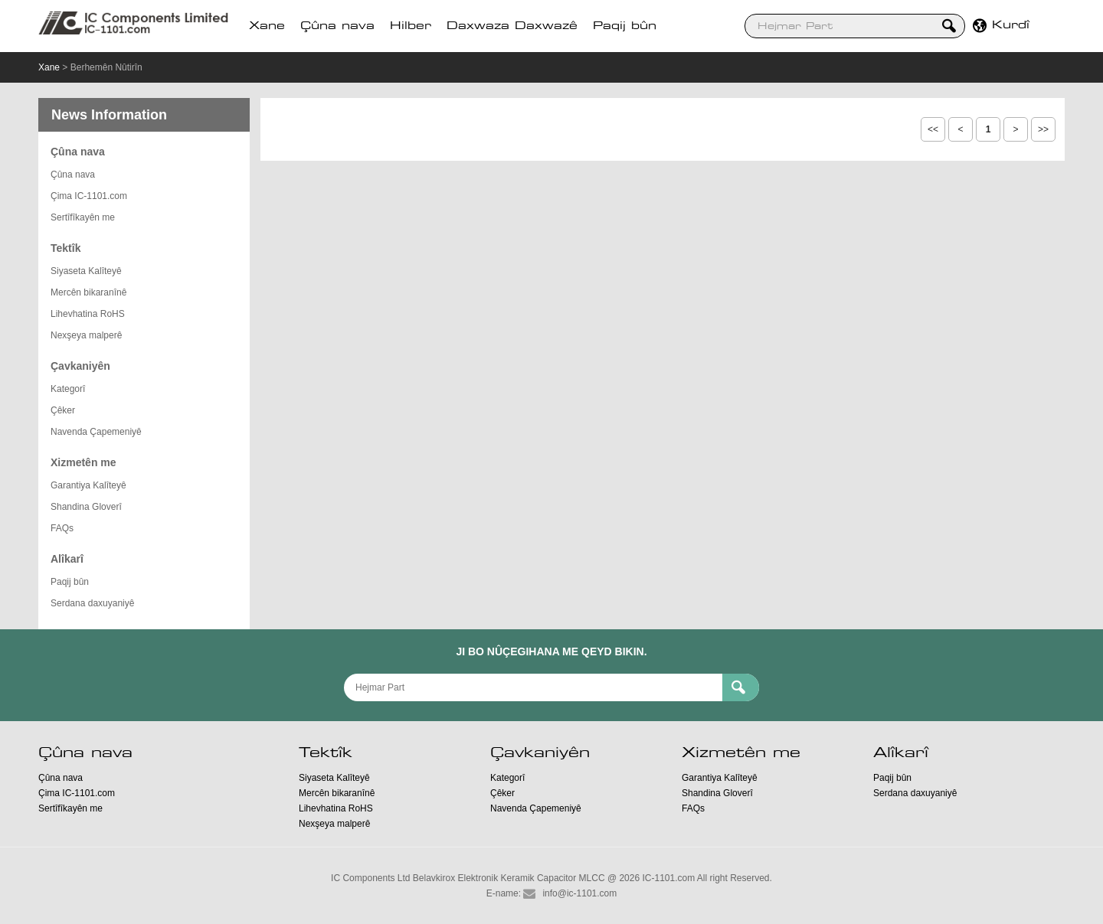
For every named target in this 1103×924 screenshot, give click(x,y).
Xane (267, 26)
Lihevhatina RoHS (88, 314)
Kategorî (68, 389)
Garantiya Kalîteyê (88, 485)
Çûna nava (337, 26)
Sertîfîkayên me (83, 217)
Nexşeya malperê (86, 335)
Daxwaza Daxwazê (512, 26)
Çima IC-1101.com (89, 196)
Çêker (63, 410)
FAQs (62, 528)
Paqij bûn (624, 26)
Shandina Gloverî (86, 506)
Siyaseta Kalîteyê (86, 271)
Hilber (410, 26)
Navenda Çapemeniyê (96, 431)
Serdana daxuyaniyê (92, 603)
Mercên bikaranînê (88, 292)
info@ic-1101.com (579, 893)
